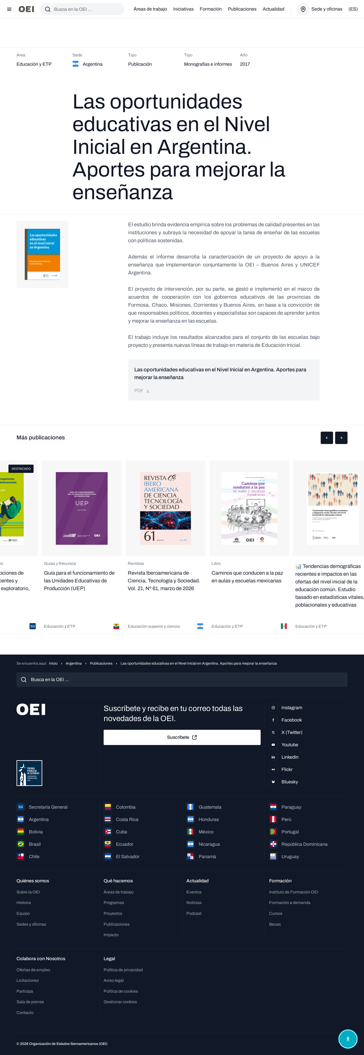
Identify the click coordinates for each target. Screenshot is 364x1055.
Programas (114, 902)
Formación (211, 9)
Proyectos (113, 913)
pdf (142, 390)
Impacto (111, 935)
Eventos (194, 892)
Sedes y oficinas (31, 924)
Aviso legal (114, 980)
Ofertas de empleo (33, 970)
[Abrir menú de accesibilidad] (348, 1039)
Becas (275, 924)
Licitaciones (27, 980)
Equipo (23, 913)
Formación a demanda (289, 902)
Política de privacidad (123, 970)
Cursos (275, 913)
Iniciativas (183, 9)
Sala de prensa (30, 1002)
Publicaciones (242, 9)
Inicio (53, 663)
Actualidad (273, 9)
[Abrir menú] (9, 9)
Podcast (194, 913)
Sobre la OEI (28, 892)
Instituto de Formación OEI (293, 892)
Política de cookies (121, 991)
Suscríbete (182, 737)
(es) (353, 9)
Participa (24, 991)
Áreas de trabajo (150, 9)
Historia (23, 902)
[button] (327, 438)
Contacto (25, 1012)
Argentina (74, 663)
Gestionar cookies (120, 1002)
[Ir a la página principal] (26, 9)
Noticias (194, 902)
